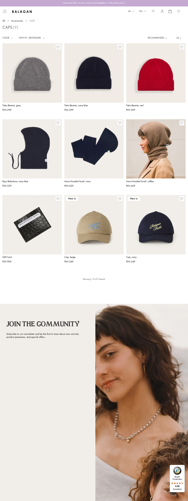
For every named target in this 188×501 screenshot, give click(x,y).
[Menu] (183, 467)
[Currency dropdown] (142, 11)
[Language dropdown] (131, 11)
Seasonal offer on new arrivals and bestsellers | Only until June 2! (94, 3)
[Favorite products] (178, 11)
